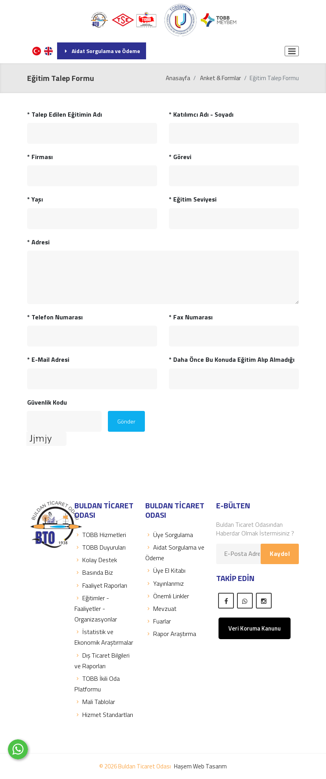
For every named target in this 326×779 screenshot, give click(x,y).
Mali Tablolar (94, 701)
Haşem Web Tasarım (200, 766)
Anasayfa (178, 77)
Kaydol (280, 553)
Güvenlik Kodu (47, 402)
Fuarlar (158, 621)
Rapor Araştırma (170, 633)
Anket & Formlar (220, 77)
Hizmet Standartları (103, 714)
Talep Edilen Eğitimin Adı (64, 114)
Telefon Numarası (55, 317)
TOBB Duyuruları (100, 547)
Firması (40, 156)
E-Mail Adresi (48, 359)
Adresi (38, 242)
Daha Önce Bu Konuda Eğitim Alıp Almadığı (232, 359)
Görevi (180, 156)
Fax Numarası (191, 317)
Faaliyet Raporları (100, 585)
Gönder (126, 421)
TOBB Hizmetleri (100, 534)
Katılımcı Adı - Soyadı (201, 114)
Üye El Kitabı (165, 570)
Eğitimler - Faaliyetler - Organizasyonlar (95, 608)
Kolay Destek (95, 560)
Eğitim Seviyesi (193, 199)
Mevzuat (160, 608)
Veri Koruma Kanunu (254, 628)
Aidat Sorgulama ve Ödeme (101, 51)
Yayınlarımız (164, 583)
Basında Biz (93, 572)
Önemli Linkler (167, 596)
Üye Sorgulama (169, 534)
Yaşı (35, 199)
